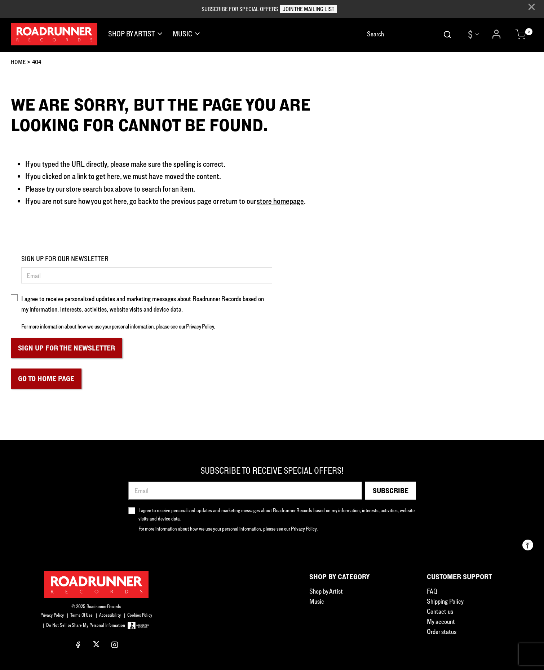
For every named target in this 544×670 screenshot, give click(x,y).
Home (18, 61)
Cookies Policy (139, 614)
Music (316, 601)
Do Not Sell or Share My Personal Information (85, 624)
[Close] (531, 7)
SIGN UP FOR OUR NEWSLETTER (65, 258)
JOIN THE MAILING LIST (308, 9)
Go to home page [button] (46, 379)
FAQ (432, 591)
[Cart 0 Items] (520, 34)
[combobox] (410, 34)
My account (441, 621)
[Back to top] (527, 545)
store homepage (280, 200)
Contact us (440, 611)
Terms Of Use (81, 614)
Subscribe (390, 491)
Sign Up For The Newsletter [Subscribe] (66, 348)
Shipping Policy (445, 601)
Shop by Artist (326, 591)
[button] (497, 34)
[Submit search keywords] (447, 34)
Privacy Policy (200, 326)
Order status (441, 631)
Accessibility (110, 614)
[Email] (146, 275)
